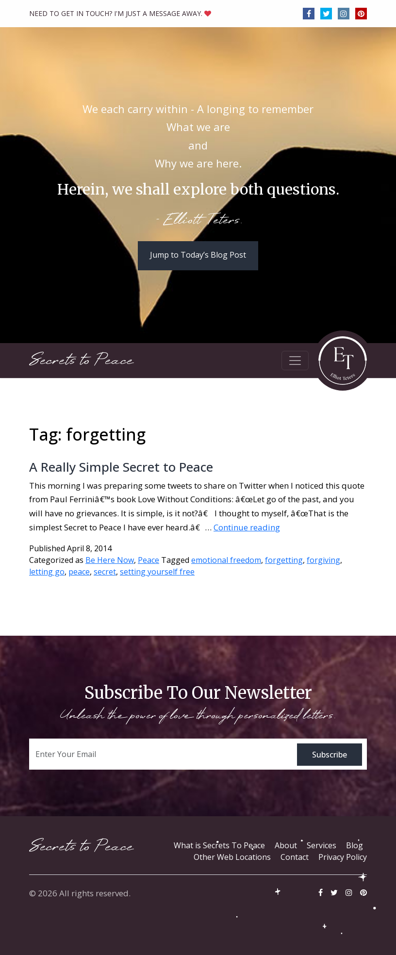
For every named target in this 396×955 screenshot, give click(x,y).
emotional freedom (226, 560)
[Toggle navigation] (295, 360)
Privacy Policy (342, 857)
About (286, 845)
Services (321, 845)
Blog (354, 845)
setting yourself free (157, 571)
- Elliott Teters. (198, 220)
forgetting (284, 560)
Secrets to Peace (81, 360)
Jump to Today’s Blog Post (198, 254)
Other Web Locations (232, 857)
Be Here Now (109, 560)
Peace (148, 560)
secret (105, 571)
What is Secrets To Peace (219, 845)
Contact (294, 857)
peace (79, 571)
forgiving (323, 560)
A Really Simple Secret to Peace (121, 467)
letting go (47, 571)
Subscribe (329, 754)
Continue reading (247, 527)
